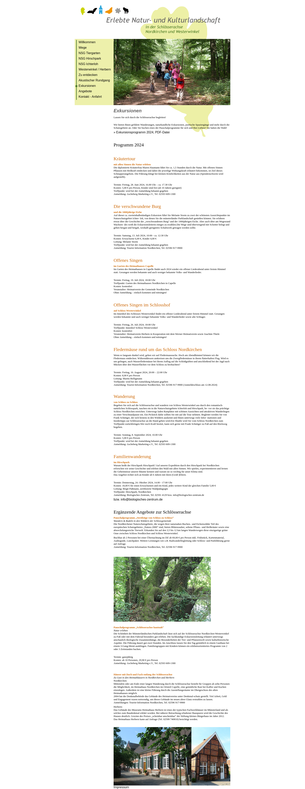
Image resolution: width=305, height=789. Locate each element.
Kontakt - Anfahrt (90, 96)
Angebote (85, 91)
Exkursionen (87, 85)
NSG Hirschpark (90, 58)
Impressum (121, 787)
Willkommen (87, 42)
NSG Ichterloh (88, 64)
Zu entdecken (88, 75)
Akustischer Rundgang (94, 80)
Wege (83, 47)
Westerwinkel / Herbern (95, 69)
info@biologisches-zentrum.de (141, 499)
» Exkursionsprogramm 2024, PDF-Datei (142, 132)
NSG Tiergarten (89, 53)
